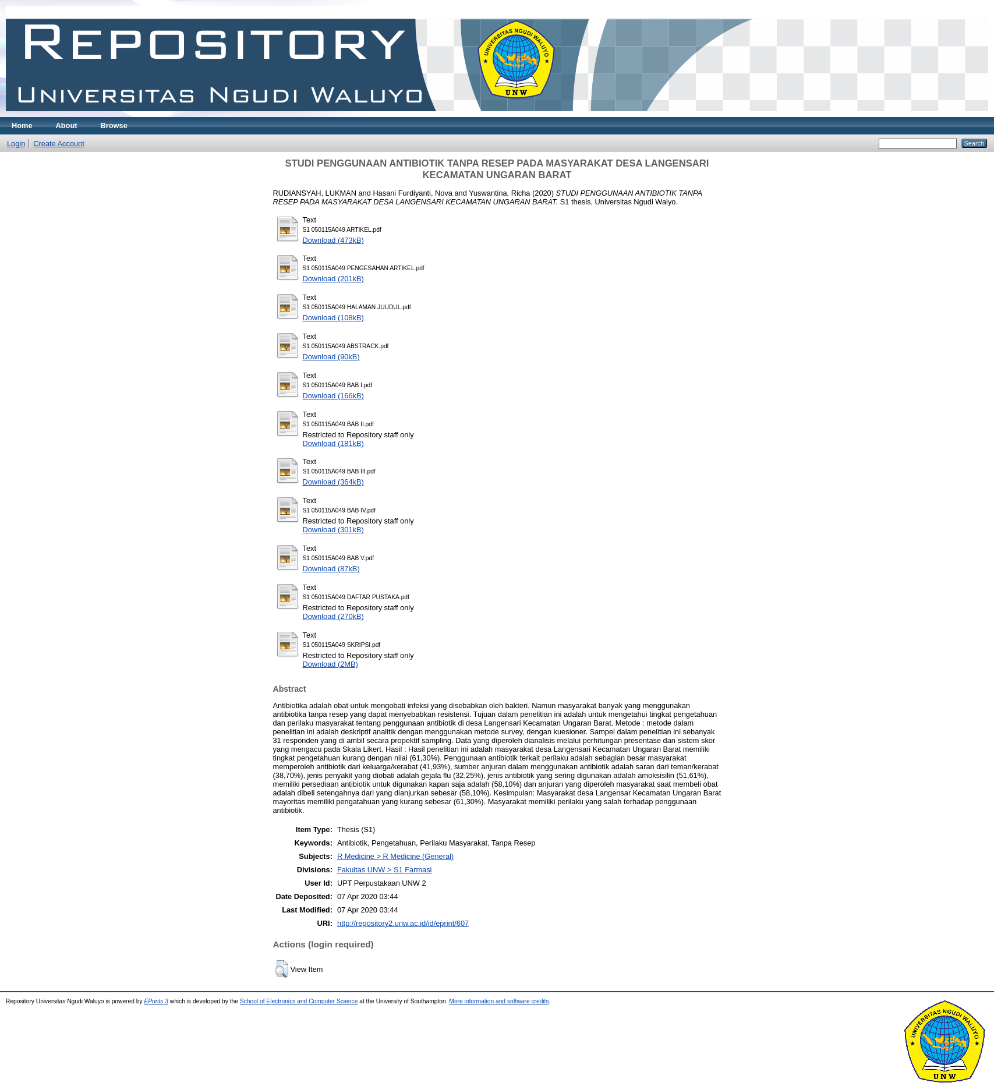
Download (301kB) (333, 529)
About (66, 125)
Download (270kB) (333, 616)
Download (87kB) (331, 568)
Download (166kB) (333, 395)
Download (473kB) (333, 240)
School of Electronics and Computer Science (299, 1001)
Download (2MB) (330, 664)
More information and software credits (499, 1001)
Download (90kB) (331, 356)
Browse (114, 125)
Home (22, 125)
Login (16, 143)
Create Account (58, 143)
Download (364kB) (333, 481)
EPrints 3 (156, 1001)
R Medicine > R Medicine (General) (395, 856)
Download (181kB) (333, 443)
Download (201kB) (333, 278)
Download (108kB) (333, 317)
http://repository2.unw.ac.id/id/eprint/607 (403, 923)
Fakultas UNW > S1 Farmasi (384, 869)
